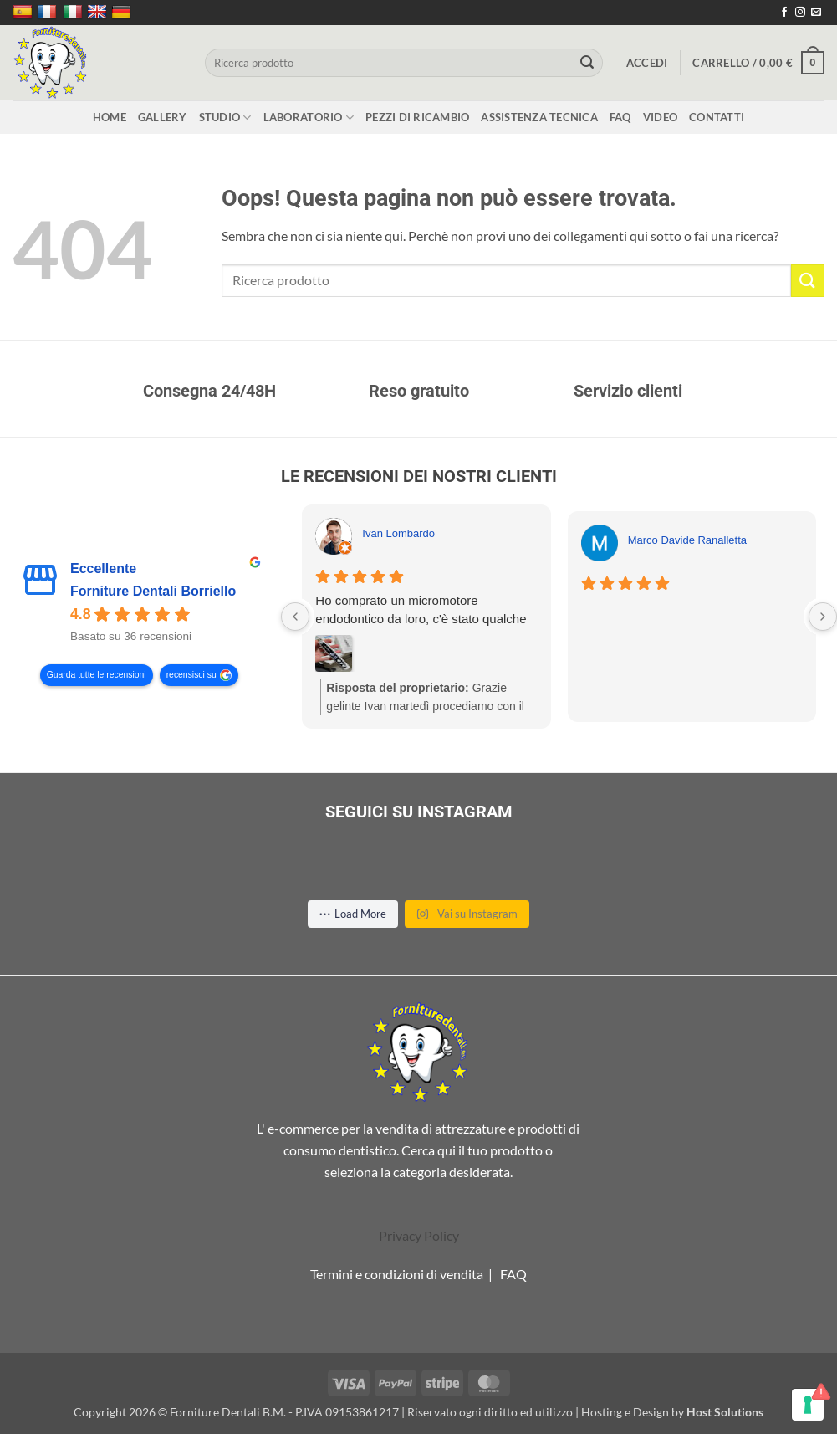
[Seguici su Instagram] (800, 12)
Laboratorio (308, 117)
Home (109, 117)
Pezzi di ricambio (417, 117)
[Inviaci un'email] (816, 12)
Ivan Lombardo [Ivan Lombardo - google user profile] (398, 533)
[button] (647, 62)
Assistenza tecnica (539, 117)
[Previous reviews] (295, 616)
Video (660, 117)
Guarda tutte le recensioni (96, 675)
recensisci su (191, 675)
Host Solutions (724, 1412)
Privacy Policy (419, 1235)
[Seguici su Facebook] (784, 12)
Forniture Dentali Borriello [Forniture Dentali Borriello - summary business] (153, 592)
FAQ (620, 117)
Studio (225, 117)
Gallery (162, 117)
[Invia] (588, 63)
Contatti (716, 117)
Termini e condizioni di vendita (396, 1274)
